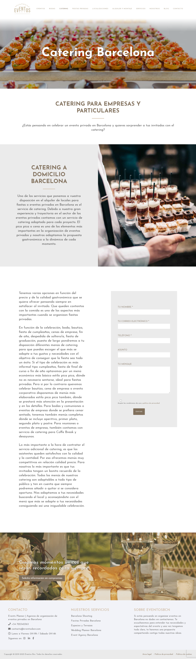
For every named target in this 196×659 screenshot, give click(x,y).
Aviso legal (147, 654)
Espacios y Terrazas (82, 625)
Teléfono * (144, 339)
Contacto (178, 9)
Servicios (141, 9)
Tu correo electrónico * (144, 324)
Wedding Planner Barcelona (86, 630)
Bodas (52, 9)
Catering (63, 9)
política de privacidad (151, 403)
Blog (166, 9)
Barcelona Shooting (81, 616)
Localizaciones (100, 9)
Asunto (144, 353)
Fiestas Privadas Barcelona (86, 621)
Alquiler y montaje (122, 9)
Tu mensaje (144, 379)
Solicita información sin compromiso (42, 578)
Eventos (41, 9)
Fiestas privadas (80, 9)
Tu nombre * (144, 310)
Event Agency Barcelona (84, 635)
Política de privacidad (164, 654)
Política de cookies (184, 654)
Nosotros (155, 9)
